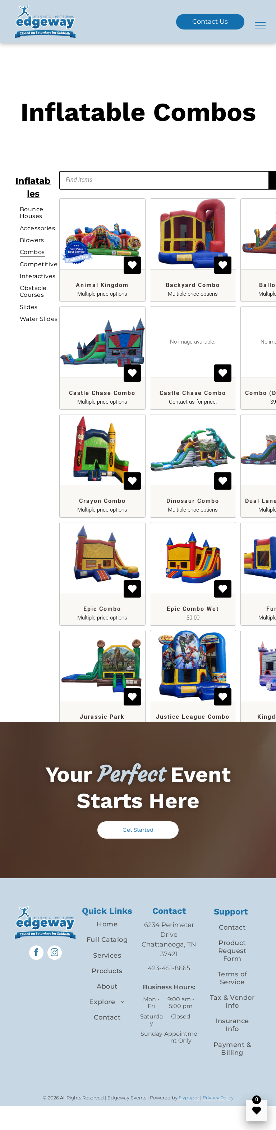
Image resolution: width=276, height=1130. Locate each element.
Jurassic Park (102, 716)
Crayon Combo (102, 501)
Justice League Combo (193, 716)
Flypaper (189, 1097)
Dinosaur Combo (192, 501)
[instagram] (54, 953)
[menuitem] (43, 212)
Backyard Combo (193, 285)
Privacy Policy (218, 1097)
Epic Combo (102, 608)
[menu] (260, 25)
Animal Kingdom (102, 285)
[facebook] (36, 953)
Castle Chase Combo (102, 393)
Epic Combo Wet (193, 608)
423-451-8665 (169, 968)
